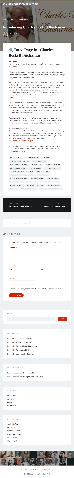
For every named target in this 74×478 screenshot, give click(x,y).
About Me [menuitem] (24, 470)
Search (10, 313)
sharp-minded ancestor (35, 185)
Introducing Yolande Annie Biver (24, 373)
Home (5, 19)
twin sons (13, 189)
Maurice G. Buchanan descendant (22, 175)
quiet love (42, 182)
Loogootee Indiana (43, 171)
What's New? (12, 441)
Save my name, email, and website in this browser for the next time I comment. (36, 289)
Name (11, 269)
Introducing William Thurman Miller (20, 342)
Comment (13, 247)
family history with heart (19, 164)
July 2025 (10, 399)
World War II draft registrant (50, 189)
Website (12, 279)
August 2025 (12, 396)
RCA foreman (53, 182)
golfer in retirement (53, 164)
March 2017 (11, 406)
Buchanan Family (21, 19)
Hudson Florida (35, 168)
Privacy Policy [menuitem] (48, 470)
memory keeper (42, 175)
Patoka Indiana (53, 178)
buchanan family (16, 158)
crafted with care (39, 161)
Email (41, 269)
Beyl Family (11, 427)
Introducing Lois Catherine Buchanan (20, 354)
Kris (11, 36)
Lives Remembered (14, 434)
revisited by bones (16, 185)
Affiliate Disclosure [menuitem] (36, 470)
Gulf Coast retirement (18, 168)
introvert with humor (52, 168)
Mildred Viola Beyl (38, 178)
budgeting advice (32, 158)
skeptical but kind (53, 185)
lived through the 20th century (21, 171)
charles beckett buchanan (19, 161)
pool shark (14, 182)
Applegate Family (13, 424)
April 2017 (10, 402)
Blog (11, 19)
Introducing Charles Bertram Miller (19, 338)
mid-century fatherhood (19, 178)
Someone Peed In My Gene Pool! (20, 4)
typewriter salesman (28, 189)
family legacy (37, 164)
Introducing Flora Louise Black (18, 350)
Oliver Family (12, 438)
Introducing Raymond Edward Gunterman (22, 346)
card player (46, 158)
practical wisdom (28, 182)
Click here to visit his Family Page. (23, 141)
